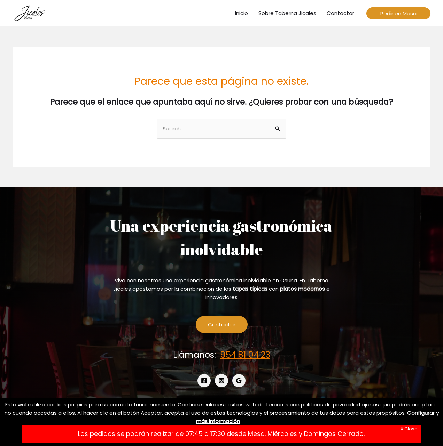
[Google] (239, 380)
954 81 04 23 (245, 354)
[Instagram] (221, 380)
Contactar (221, 324)
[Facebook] (204, 380)
